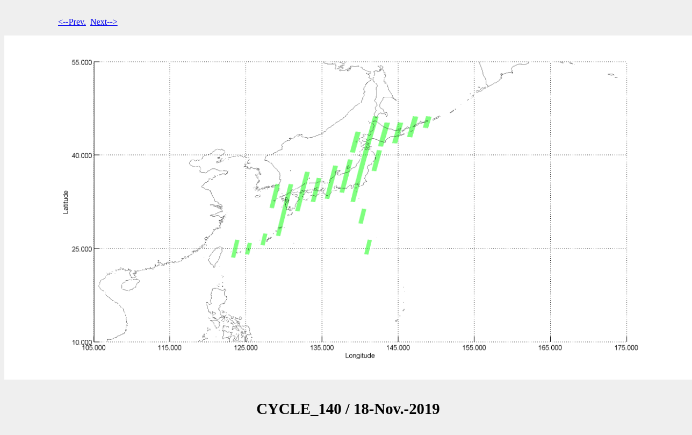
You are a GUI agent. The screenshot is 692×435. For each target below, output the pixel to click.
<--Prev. (72, 21)
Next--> (104, 21)
